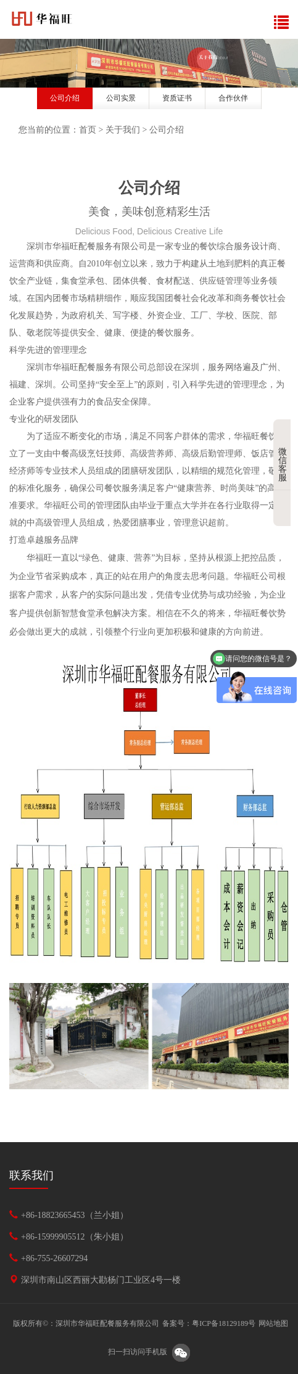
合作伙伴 (233, 98)
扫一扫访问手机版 (137, 1352)
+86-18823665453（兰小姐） (74, 1215)
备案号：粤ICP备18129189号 (208, 1323)
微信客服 (284, 455)
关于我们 (123, 129)
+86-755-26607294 (54, 1258)
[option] (149, 63)
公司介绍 (65, 98)
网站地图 (273, 1323)
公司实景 (121, 98)
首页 (87, 129)
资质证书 (177, 98)
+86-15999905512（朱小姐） (74, 1236)
